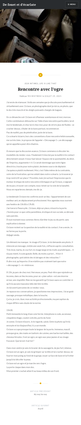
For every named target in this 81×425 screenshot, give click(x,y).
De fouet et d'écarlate (19, 4)
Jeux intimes (31, 83)
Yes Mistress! (35, 96)
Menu (73, 4)
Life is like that (48, 83)
